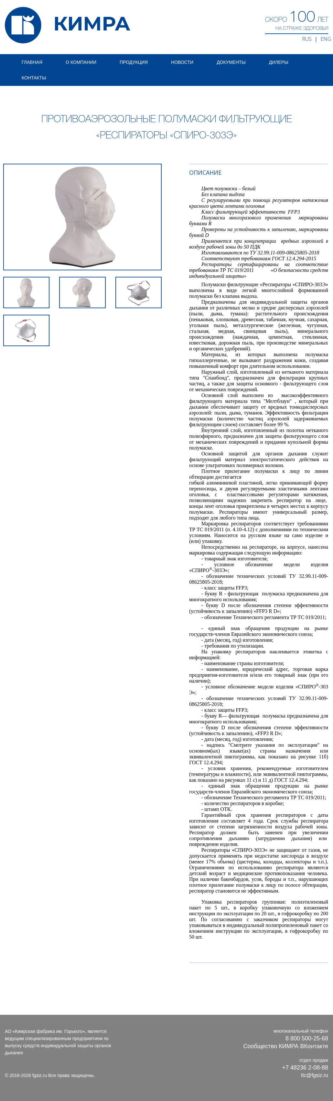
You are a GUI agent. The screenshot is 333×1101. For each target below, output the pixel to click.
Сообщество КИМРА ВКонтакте (285, 1046)
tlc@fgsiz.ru (314, 1075)
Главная (32, 62)
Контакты (34, 77)
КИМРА (67, 25)
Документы (231, 62)
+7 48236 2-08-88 (305, 1067)
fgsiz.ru (39, 1075)
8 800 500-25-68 (306, 1038)
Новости (182, 62)
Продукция (134, 62)
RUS (307, 38)
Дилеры (278, 62)
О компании (81, 62)
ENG (325, 38)
